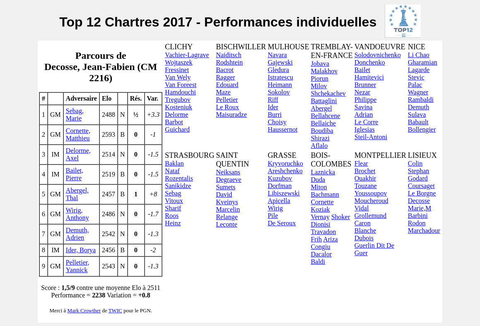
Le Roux (227, 107)
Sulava (417, 114)
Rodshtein (229, 62)
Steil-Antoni (371, 136)
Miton (319, 187)
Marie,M (419, 208)
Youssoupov (371, 193)
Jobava (320, 63)
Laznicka (323, 172)
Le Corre (366, 122)
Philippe (365, 99)
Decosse (419, 200)
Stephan (418, 170)
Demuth (418, 107)
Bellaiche (323, 123)
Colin (415, 163)
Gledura (278, 69)
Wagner (418, 92)
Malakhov (324, 71)
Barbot (174, 122)
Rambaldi (421, 99)
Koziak (320, 209)
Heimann (280, 84)
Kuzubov (280, 178)
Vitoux (174, 200)
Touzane (366, 185)
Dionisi (320, 224)
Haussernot (282, 129)
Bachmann (325, 194)
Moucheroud (371, 200)
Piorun (319, 78)
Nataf (172, 170)
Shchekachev (328, 93)
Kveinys (227, 201)
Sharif (173, 208)
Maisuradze (231, 114)
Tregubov (178, 99)
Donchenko (370, 62)
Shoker (340, 216)
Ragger (225, 77)
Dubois (364, 237)
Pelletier (227, 99)
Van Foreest (180, 84)
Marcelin (228, 209)
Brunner (365, 84)
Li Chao (418, 54)
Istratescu (280, 77)
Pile (273, 215)
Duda (318, 179)
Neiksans (228, 172)
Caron (363, 223)
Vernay (320, 216)
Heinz (173, 223)
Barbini (418, 215)
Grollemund (370, 215)
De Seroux (282, 223)
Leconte (226, 224)
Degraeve (228, 179)
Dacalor (321, 254)
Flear (361, 163)
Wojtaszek (178, 62)
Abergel (321, 108)
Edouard (227, 84)
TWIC (115, 310)
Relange (226, 216)
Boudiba (322, 130)
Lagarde (418, 69)
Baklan (174, 163)
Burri (275, 114)
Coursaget (421, 185)
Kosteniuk (178, 107)
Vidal (362, 208)
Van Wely (178, 77)
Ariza (330, 239)
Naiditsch (228, 54)
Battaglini (324, 100)
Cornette (322, 201)
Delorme (176, 114)
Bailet (362, 69)
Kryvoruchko (285, 163)
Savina (364, 107)
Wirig (275, 208)
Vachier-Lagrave (187, 54)
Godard (418, 178)
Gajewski (280, 62)
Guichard (177, 129)
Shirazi (320, 138)
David (224, 194)
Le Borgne (422, 193)
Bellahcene (325, 115)
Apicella (279, 200)
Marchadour (424, 230)
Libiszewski (283, 193)
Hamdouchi (180, 92)
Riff (273, 99)
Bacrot (225, 69)
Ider (273, 107)
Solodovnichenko (378, 54)
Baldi (318, 261)
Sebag (173, 193)
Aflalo (319, 145)
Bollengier (422, 129)
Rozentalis (179, 178)
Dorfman (280, 185)
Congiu (320, 246)
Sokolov (278, 92)
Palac (415, 84)
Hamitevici (369, 77)
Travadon (323, 231)
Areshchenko (285, 170)
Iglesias (365, 129)
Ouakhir (365, 178)
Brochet (365, 170)
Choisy (277, 122)
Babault (418, 122)
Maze (223, 92)
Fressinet (177, 69)
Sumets (225, 187)
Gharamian (422, 62)
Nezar (362, 92)
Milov (319, 85)
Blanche (365, 230)
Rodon (417, 223)
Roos (171, 215)
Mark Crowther (84, 310)
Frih (316, 239)
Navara (277, 54)
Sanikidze (178, 185)
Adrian (364, 114)
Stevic (416, 77)
